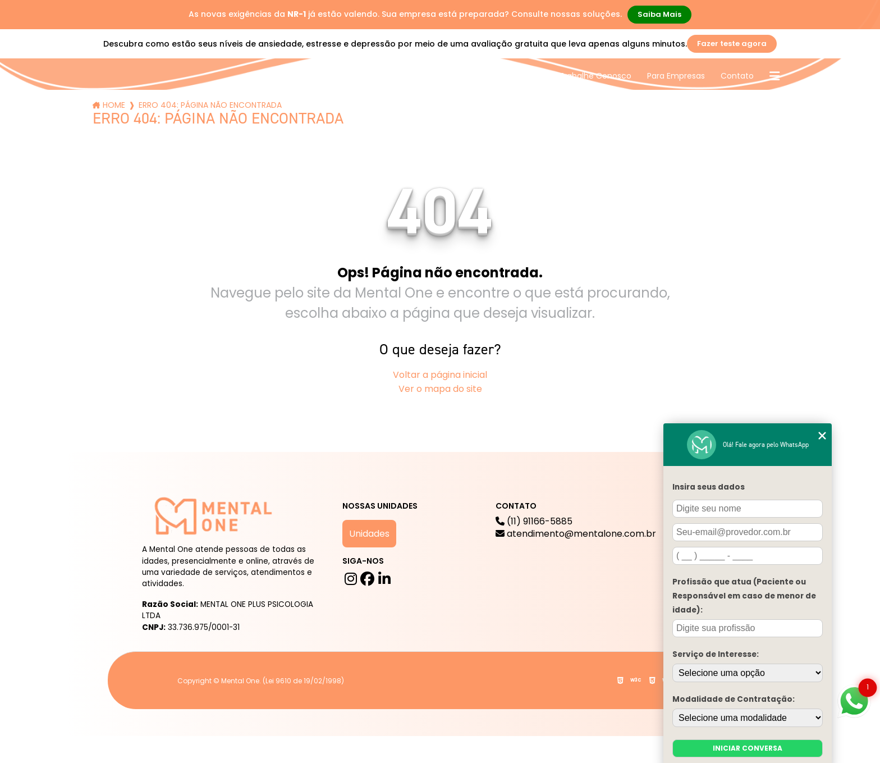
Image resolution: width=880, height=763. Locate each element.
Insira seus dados (708, 487)
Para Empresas (676, 75)
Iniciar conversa (747, 748)
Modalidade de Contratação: (733, 699)
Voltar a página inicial (440, 374)
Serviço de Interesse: (715, 654)
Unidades (369, 533)
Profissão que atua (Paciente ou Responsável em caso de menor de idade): (744, 596)
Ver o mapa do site (440, 388)
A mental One (310, 75)
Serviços (380, 75)
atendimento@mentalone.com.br (576, 534)
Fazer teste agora (732, 43)
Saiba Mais (659, 14)
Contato (737, 75)
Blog (429, 75)
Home (114, 105)
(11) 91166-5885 (576, 527)
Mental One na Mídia (502, 75)
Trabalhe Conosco (595, 75)
